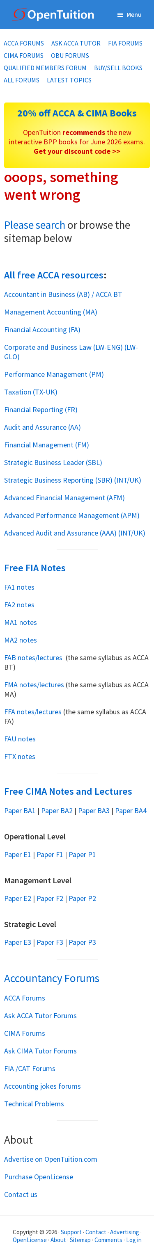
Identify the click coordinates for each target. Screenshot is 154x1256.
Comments (109, 1240)
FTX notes (20, 756)
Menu (134, 14)
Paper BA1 (20, 810)
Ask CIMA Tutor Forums (40, 1050)
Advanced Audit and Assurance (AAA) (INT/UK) (74, 533)
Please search (34, 225)
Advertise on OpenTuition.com (50, 1159)
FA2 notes (20, 604)
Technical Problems (34, 1103)
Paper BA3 (94, 810)
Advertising (124, 1232)
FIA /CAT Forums (29, 1068)
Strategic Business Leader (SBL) (53, 462)
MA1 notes (21, 622)
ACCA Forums (24, 998)
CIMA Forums (24, 1033)
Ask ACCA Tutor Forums (40, 1015)
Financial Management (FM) (46, 444)
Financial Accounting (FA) (42, 329)
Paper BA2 (57, 810)
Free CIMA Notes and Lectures (68, 791)
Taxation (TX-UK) (30, 392)
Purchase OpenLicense (38, 1176)
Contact (95, 1232)
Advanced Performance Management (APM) (72, 515)
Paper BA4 (131, 810)
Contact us (20, 1194)
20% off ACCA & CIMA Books (77, 113)
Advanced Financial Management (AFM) (64, 497)
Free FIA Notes (35, 567)
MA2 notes (21, 640)
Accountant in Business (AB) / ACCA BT (63, 294)
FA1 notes (20, 587)
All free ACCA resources (53, 275)
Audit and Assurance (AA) (42, 427)
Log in (134, 1240)
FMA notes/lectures (34, 684)
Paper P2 (82, 898)
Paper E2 (17, 898)
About (58, 1240)
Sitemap (80, 1240)
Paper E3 (17, 942)
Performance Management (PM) (54, 374)
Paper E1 (17, 854)
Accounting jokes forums (42, 1086)
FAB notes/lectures (34, 657)
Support (71, 1232)
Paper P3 (82, 942)
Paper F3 (50, 942)
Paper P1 (82, 854)
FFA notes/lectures (33, 711)
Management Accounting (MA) (50, 312)
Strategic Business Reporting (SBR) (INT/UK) (72, 480)
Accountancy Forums (51, 978)
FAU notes (20, 738)
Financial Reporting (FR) (41, 409)
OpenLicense (30, 1240)
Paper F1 (50, 854)
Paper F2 (50, 898)
